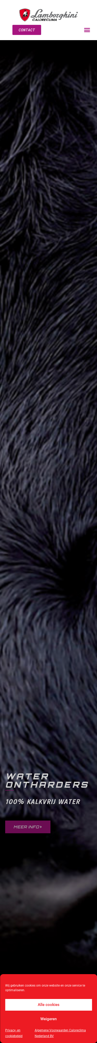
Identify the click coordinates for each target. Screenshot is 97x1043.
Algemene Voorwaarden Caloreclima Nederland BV (60, 1033)
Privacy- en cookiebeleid (14, 1033)
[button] (87, 30)
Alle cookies (48, 1004)
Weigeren (48, 1019)
